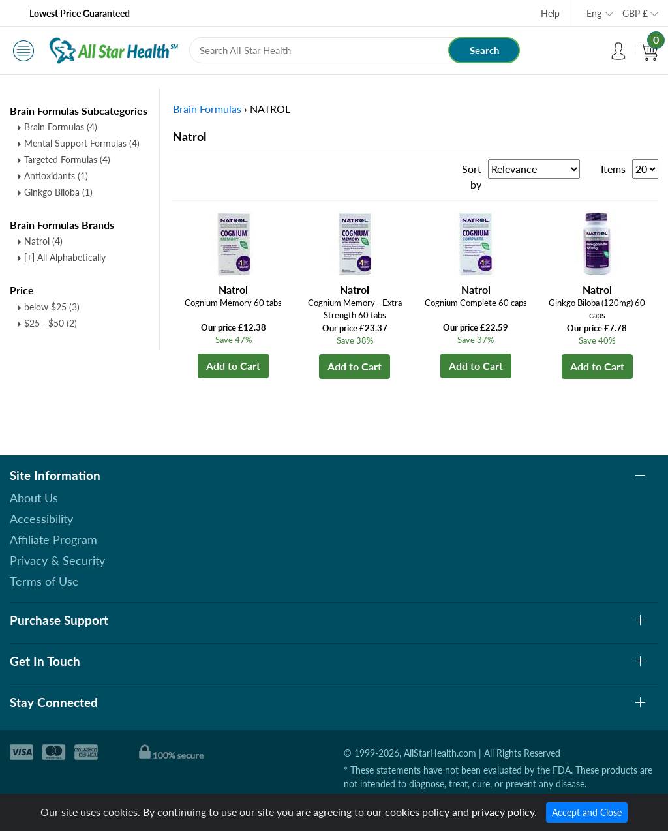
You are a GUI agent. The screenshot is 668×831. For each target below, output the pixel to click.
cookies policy (417, 812)
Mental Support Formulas (82, 143)
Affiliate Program (53, 539)
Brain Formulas (60, 126)
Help (550, 13)
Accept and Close (587, 812)
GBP (635, 13)
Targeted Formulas (67, 159)
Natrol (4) (43, 241)
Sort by (471, 176)
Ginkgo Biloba (58, 192)
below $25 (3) (52, 306)
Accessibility (41, 518)
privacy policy (503, 812)
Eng (593, 13)
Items (613, 168)
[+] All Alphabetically (65, 257)
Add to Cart (233, 365)
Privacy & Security (57, 560)
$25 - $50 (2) (50, 323)
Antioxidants (56, 175)
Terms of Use (44, 581)
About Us (34, 498)
